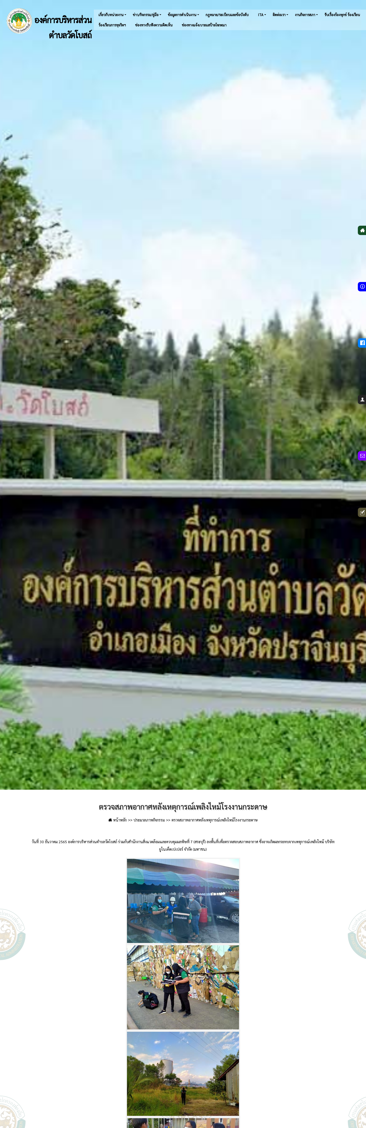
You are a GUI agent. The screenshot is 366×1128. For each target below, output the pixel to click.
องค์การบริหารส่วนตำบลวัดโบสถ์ (48, 21)
